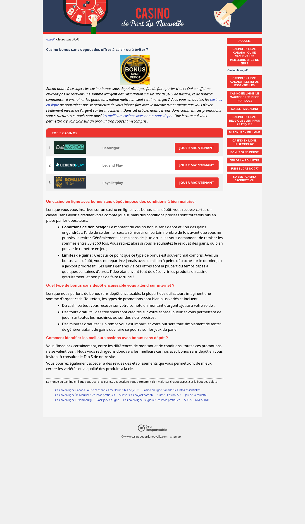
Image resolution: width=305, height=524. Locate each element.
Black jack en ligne (107, 400)
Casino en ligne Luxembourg (73, 400)
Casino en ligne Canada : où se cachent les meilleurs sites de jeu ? (96, 390)
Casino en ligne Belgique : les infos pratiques (151, 400)
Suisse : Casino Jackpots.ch (136, 395)
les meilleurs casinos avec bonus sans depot (137, 115)
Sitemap (175, 437)
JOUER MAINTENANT (196, 147)
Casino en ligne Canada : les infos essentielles (171, 390)
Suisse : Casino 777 (169, 395)
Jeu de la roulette (196, 395)
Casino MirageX (237, 70)
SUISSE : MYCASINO (196, 400)
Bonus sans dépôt (244, 152)
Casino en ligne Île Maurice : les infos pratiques (85, 395)
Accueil (244, 40)
